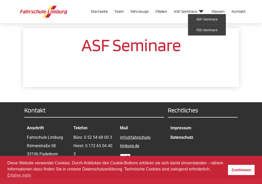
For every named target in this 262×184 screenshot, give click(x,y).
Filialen (161, 11)
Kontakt (239, 11)
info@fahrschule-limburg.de (135, 141)
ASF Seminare (185, 11)
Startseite (99, 11)
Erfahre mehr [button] (19, 175)
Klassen (218, 11)
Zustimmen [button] (241, 170)
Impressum (180, 127)
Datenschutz (181, 137)
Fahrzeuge (139, 11)
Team (119, 11)
